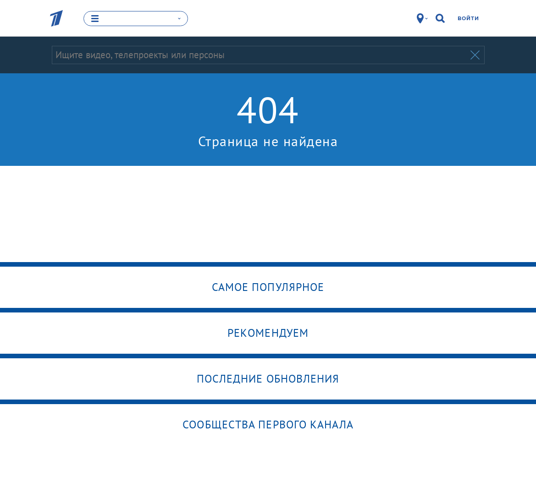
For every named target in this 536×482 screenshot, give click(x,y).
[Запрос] (260, 55)
